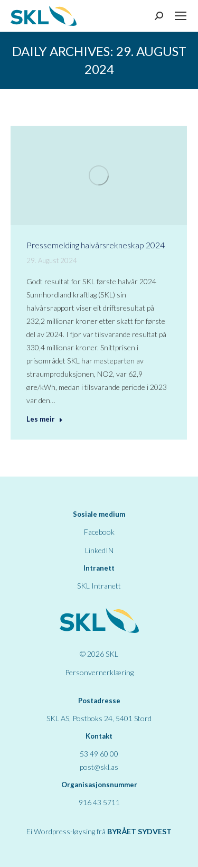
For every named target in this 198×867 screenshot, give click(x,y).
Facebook (99, 531)
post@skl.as (99, 766)
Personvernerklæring (99, 672)
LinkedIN (99, 550)
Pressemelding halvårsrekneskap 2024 (95, 245)
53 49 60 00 (99, 753)
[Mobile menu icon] (180, 16)
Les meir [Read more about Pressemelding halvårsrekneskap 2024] (44, 419)
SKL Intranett (99, 585)
